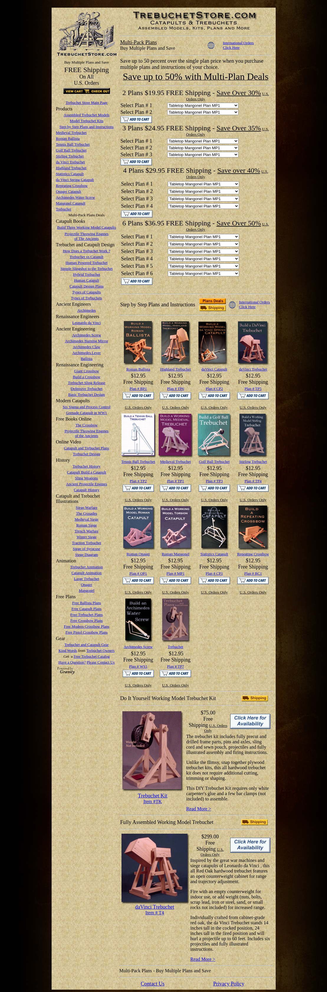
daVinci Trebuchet (253, 369)
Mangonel (86, 590)
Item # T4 (154, 912)
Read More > (198, 808)
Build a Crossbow (86, 377)
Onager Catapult (68, 191)
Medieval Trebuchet (71, 132)
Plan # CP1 (214, 573)
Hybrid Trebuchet (86, 274)
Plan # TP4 (253, 481)
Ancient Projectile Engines (86, 484)
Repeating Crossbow (72, 185)
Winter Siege (87, 537)
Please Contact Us (101, 662)
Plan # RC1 (253, 573)
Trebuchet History (87, 466)
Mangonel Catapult (71, 203)
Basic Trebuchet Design (86, 394)
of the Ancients (86, 435)
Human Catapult (86, 280)
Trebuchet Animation (86, 567)
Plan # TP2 (138, 481)
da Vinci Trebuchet (70, 162)
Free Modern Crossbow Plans (86, 626)
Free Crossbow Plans (86, 620)
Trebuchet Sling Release (86, 382)
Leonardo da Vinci (86, 322)
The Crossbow (86, 425)
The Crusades (86, 513)
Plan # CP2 (214, 388)
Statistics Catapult (70, 174)
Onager (86, 584)
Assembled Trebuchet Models (86, 115)
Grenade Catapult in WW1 (86, 413)
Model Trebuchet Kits (86, 121)
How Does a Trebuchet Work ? (86, 251)
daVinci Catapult (214, 369)
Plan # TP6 (175, 388)
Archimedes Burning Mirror (86, 341)
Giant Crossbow (86, 371)
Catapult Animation (86, 573)
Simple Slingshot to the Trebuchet (86, 268)
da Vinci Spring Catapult (75, 179)
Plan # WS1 (138, 666)
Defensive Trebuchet (87, 388)
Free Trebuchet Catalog (92, 656)
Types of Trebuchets (86, 298)
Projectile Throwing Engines (87, 234)
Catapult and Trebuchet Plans (86, 448)
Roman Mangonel (175, 554)
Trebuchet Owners (100, 650)
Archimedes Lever (86, 352)
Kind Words (67, 650)
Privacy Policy (228, 984)
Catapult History (86, 490)
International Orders (238, 43)
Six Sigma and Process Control (87, 407)
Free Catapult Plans (87, 609)
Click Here (231, 47)
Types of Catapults (86, 292)
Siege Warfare (86, 507)
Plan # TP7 (175, 666)
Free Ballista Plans (86, 603)
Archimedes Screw (86, 335)
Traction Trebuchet (86, 543)
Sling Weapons (86, 478)
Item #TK (152, 801)
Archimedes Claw (87, 347)
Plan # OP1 (138, 573)
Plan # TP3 (214, 481)
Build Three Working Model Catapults (86, 227)
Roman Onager (138, 554)
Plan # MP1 (175, 573)
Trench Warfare (86, 531)
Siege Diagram (86, 554)
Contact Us (153, 984)
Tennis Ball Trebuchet (73, 144)
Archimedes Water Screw (75, 197)
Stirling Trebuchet (70, 156)
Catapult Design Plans (87, 286)
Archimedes (86, 310)
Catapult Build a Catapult (86, 472)
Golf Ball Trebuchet (71, 150)
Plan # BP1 (138, 388)
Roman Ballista (68, 138)
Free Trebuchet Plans (86, 614)
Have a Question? (72, 662)
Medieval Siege (86, 519)
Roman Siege (86, 525)
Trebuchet (63, 209)
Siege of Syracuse (86, 548)
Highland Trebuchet (71, 168)
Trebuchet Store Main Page (86, 102)
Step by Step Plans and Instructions (87, 126)
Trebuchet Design (86, 454)
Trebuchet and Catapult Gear (86, 644)
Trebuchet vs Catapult (86, 257)
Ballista (87, 358)
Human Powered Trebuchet (86, 262)
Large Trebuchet (86, 578)
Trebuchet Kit (152, 796)
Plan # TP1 (175, 481)
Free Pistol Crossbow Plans (86, 632)
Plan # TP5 (253, 388)
